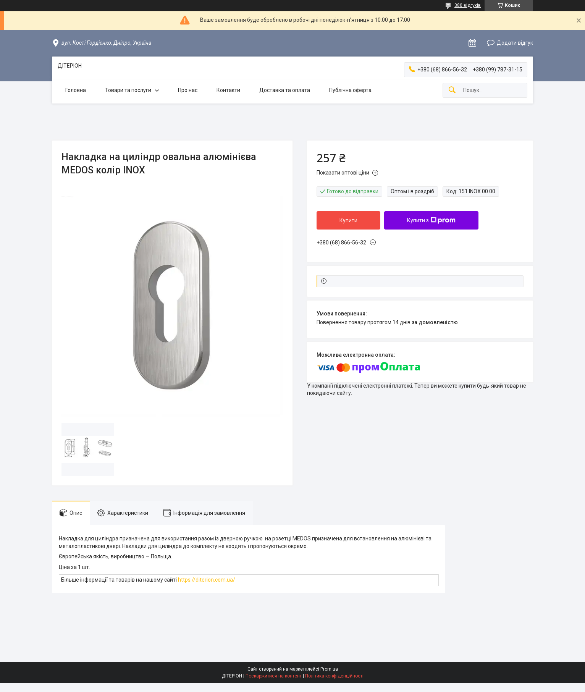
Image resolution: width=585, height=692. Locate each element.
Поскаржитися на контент (274, 676)
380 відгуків (467, 5)
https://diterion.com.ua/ (206, 580)
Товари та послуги (128, 90)
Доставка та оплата (284, 90)
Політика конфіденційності (334, 676)
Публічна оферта (350, 90)
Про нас (187, 90)
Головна (75, 90)
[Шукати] (452, 90)
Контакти (228, 90)
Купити (348, 220)
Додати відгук (515, 43)
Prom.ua (329, 669)
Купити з (431, 220)
